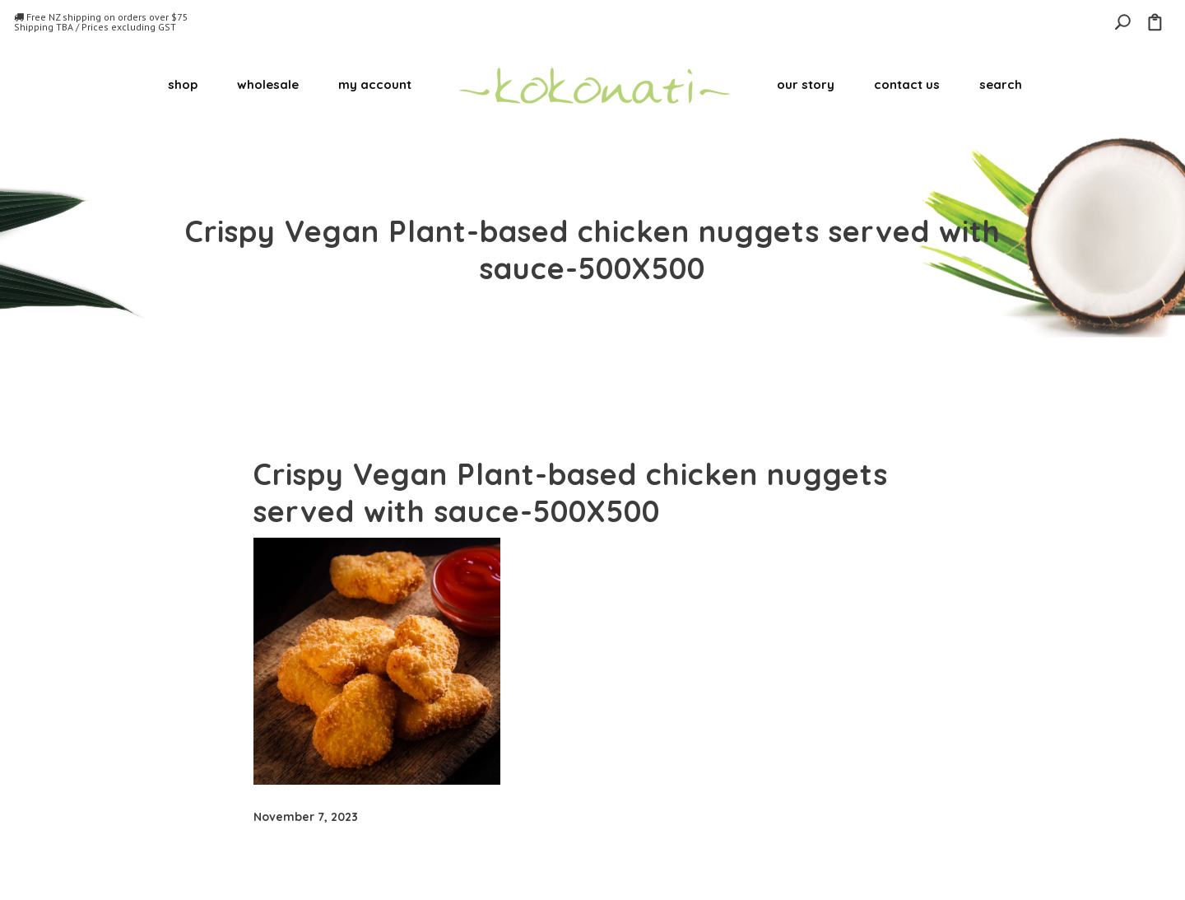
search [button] (1000, 84)
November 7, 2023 (305, 816)
